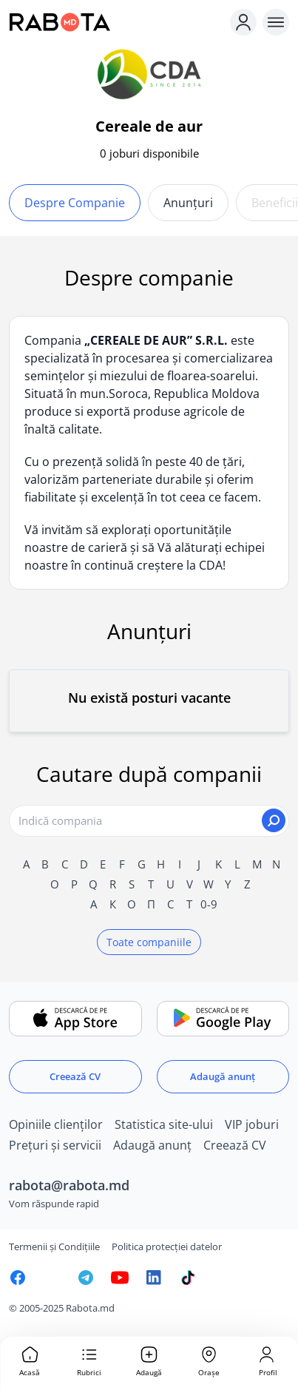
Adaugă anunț (222, 1076)
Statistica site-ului (164, 1124)
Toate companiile (149, 942)
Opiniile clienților (56, 1124)
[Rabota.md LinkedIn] (154, 1277)
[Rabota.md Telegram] (86, 1277)
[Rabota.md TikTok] (188, 1277)
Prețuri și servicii (55, 1145)
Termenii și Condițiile (54, 1246)
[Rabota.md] (116, 22)
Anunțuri (188, 203)
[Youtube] (120, 1277)
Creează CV (75, 1076)
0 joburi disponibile (149, 153)
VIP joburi (252, 1124)
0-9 (208, 904)
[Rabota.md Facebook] (18, 1277)
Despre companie (74, 203)
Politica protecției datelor (167, 1246)
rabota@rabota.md (69, 1185)
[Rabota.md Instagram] (52, 1277)
